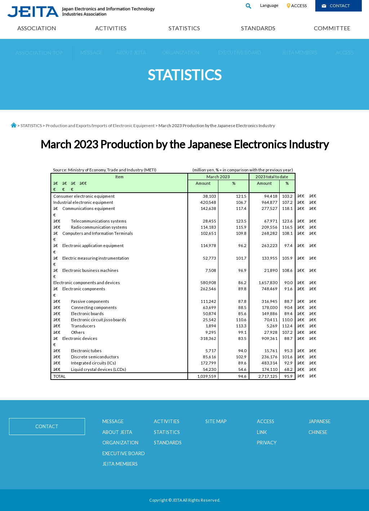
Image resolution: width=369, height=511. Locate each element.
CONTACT (340, 5)
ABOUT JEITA (117, 432)
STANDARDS (258, 27)
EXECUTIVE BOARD (123, 453)
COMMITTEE (332, 27)
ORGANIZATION (120, 442)
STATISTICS (184, 27)
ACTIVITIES (110, 27)
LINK (262, 432)
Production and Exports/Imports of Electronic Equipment (100, 125)
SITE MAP (216, 421)
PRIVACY (266, 442)
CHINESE (317, 432)
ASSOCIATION (36, 27)
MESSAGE (113, 421)
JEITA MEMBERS (120, 464)
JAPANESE (319, 421)
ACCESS (299, 5)
